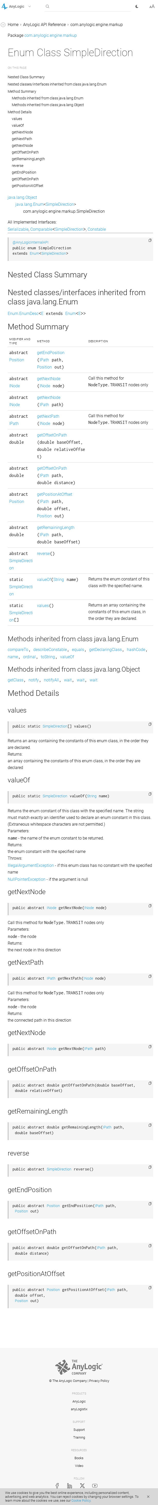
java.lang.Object (22, 197)
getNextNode (22, 132)
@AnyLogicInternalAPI (31, 242)
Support (79, 1430)
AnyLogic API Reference (44, 24)
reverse (17, 166)
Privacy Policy (99, 1381)
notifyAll (51, 680)
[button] (23, 6)
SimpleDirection (60, 204)
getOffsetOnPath (25, 152)
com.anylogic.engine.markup (96, 24)
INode (14, 385)
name (13, 656)
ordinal (29, 656)
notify (34, 680)
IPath (44, 359)
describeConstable (50, 649)
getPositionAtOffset (27, 186)
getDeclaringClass (105, 649)
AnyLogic (79, 1401)
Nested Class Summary (26, 77)
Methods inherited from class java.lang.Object (48, 105)
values (17, 119)
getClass (15, 680)
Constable (97, 229)
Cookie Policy (80, 1500)
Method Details (20, 112)
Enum (34, 253)
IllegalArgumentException (31, 865)
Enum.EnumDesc (23, 313)
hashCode (136, 649)
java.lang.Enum (29, 204)
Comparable (41, 229)
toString (48, 656)
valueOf (18, 125)
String (58, 579)
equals (78, 649)
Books (79, 1458)
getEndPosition (24, 172)
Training (79, 1437)
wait (68, 680)
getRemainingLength (28, 159)
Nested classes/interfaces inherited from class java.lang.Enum (57, 84)
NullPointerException (26, 879)
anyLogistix (79, 1409)
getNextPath (22, 139)
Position (16, 359)
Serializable (18, 229)
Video (79, 1466)
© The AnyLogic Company (68, 1381)
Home (13, 24)
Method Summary (22, 91)
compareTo (18, 649)
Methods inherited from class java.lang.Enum (47, 98)
